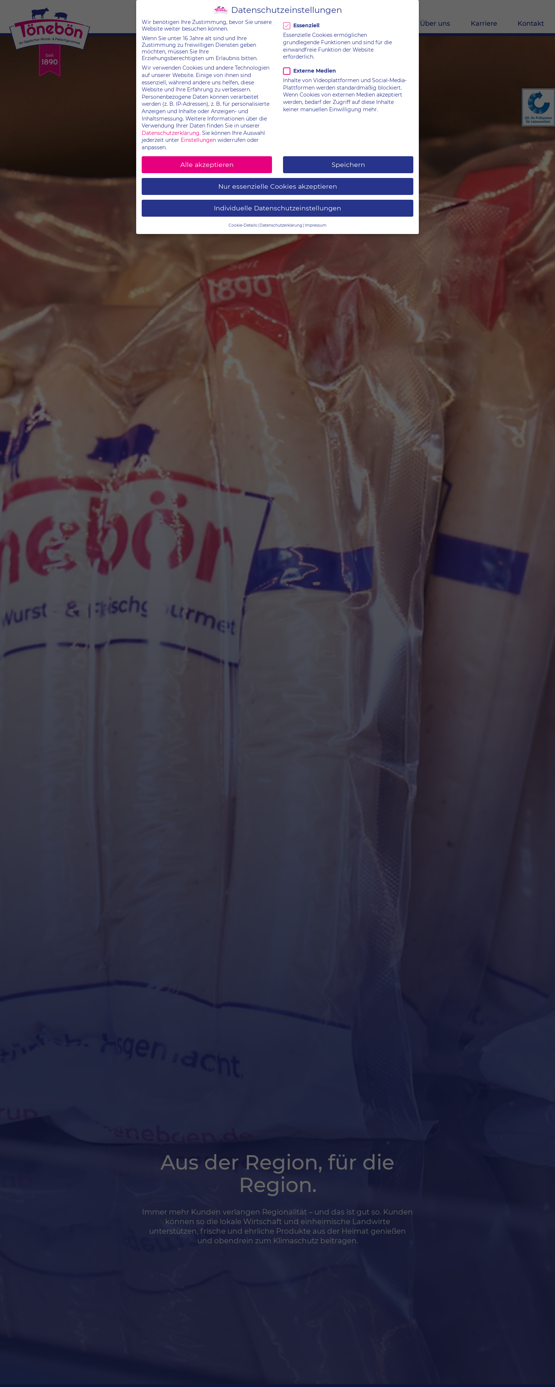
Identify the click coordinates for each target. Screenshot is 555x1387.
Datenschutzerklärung (170, 128)
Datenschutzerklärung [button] (280, 220)
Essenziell (302, 21)
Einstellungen (198, 135)
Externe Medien (309, 66)
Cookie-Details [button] (243, 220)
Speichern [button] (348, 160)
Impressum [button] (315, 220)
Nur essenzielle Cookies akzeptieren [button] (277, 181)
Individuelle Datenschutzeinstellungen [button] (277, 203)
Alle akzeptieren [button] (207, 160)
